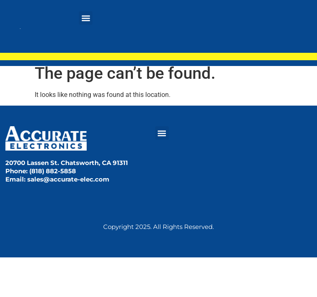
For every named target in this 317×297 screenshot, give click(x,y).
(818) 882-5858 (52, 171)
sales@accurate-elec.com (68, 179)
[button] (85, 18)
